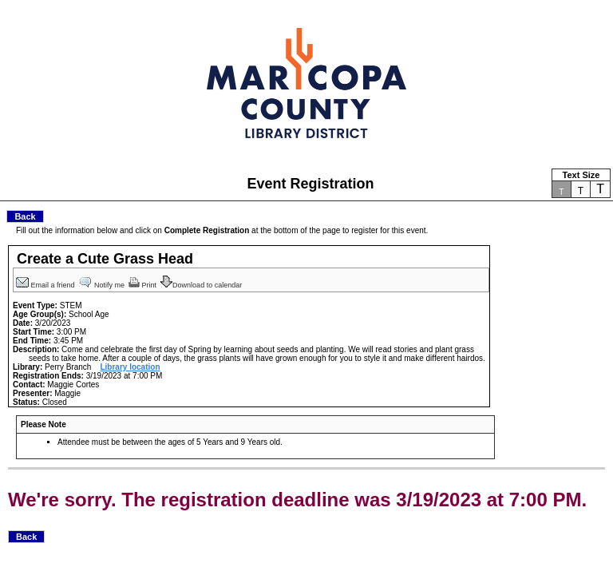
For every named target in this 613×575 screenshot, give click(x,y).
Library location (130, 367)
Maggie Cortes (73, 384)
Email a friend (46, 285)
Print (144, 285)
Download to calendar (202, 285)
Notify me (103, 285)
